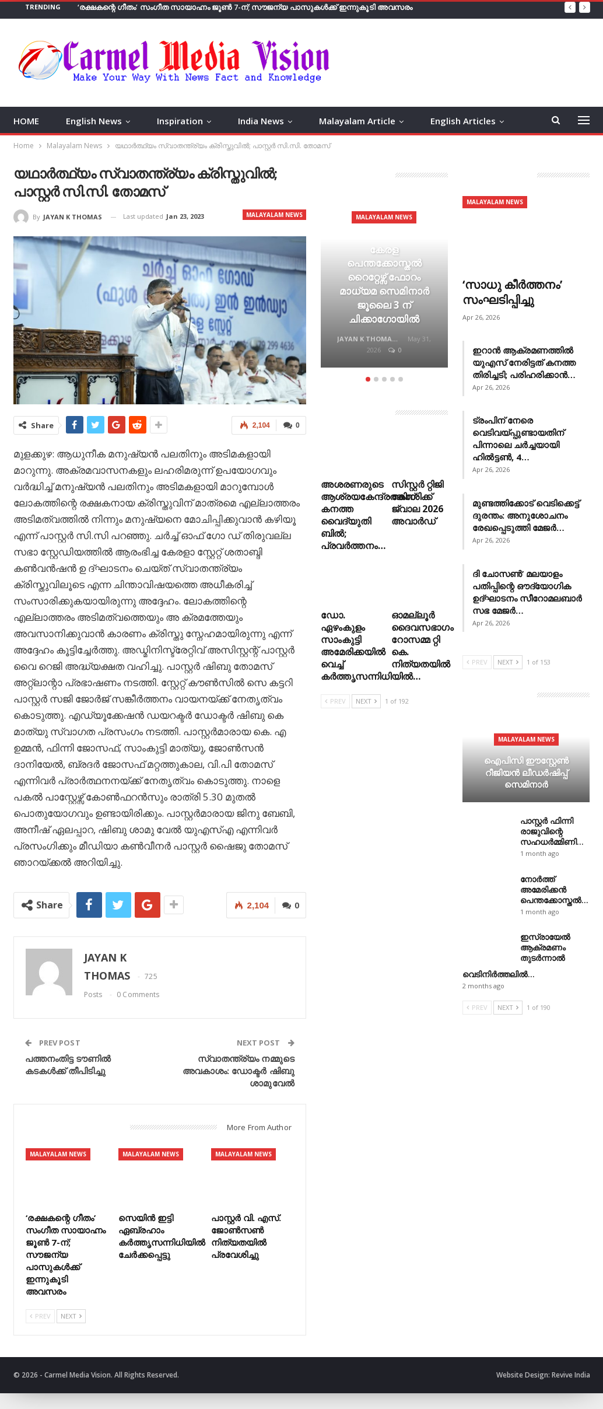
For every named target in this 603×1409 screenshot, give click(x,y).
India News (261, 121)
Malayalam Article (357, 121)
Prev (40, 1316)
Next (71, 1316)
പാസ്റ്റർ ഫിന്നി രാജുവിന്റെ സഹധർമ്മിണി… (552, 831)
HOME (26, 121)
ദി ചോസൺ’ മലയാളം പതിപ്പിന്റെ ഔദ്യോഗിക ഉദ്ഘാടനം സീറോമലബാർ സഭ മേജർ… (527, 592)
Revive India (571, 1375)
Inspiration (180, 121)
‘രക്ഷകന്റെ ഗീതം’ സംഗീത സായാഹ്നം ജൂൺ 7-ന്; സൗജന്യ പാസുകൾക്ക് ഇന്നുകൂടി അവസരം (245, 7)
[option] (384, 283)
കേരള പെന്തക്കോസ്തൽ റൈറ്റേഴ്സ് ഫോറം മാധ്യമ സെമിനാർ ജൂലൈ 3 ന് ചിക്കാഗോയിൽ (384, 284)
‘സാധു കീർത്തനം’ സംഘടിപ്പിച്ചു (512, 292)
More (441, 121)
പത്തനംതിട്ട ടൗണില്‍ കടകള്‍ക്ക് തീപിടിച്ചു (68, 1064)
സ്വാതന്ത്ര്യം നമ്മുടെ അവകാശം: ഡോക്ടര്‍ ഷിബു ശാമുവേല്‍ (239, 1071)
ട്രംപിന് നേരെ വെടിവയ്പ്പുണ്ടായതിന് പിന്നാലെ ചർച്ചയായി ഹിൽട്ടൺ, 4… (518, 438)
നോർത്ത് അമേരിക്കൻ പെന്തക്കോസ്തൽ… (554, 889)
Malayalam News (274, 215)
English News (94, 121)
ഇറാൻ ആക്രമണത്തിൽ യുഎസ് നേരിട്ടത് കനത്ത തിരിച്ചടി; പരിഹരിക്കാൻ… (524, 362)
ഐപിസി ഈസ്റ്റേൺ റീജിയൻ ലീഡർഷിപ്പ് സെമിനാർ (526, 772)
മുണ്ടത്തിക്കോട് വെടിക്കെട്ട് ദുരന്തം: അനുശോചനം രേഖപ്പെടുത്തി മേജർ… (525, 515)
